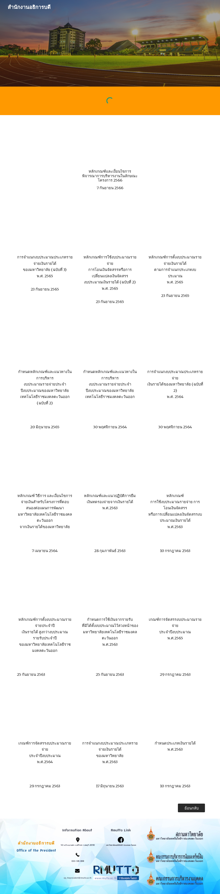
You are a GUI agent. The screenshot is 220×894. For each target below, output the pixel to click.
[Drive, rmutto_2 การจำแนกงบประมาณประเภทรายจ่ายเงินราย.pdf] (175, 343)
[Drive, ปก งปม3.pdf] (175, 467)
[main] (110, 180)
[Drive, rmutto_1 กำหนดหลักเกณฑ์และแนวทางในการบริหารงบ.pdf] (110, 343)
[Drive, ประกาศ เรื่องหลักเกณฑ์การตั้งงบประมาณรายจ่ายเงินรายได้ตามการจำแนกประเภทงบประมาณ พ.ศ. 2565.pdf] (175, 228)
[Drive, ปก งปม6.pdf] (175, 590)
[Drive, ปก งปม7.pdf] (45, 714)
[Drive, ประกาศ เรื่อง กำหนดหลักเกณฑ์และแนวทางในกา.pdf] (45, 343)
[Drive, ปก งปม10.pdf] (45, 467)
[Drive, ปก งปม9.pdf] (175, 714)
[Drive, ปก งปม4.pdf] (45, 590)
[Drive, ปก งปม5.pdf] (110, 590)
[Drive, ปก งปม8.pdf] (110, 714)
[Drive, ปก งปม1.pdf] (110, 467)
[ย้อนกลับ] (191, 808)
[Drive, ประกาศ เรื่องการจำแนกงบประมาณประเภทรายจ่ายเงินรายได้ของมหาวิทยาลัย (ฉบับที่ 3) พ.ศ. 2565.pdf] (45, 228)
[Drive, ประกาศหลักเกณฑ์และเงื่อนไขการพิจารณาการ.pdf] (110, 143)
